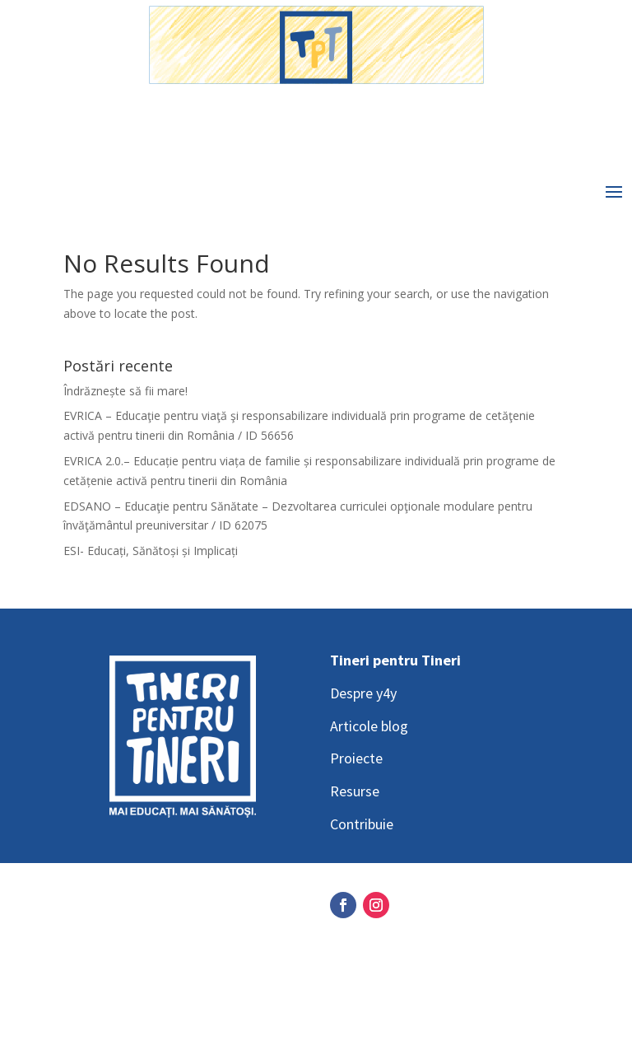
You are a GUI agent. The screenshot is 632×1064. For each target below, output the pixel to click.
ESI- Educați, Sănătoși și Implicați (150, 550)
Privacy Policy (105, 973)
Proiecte (356, 758)
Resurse (354, 791)
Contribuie (361, 823)
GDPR (81, 940)
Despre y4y (363, 693)
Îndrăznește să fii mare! (125, 391)
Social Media (102, 907)
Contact (88, 1005)
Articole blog (369, 725)
